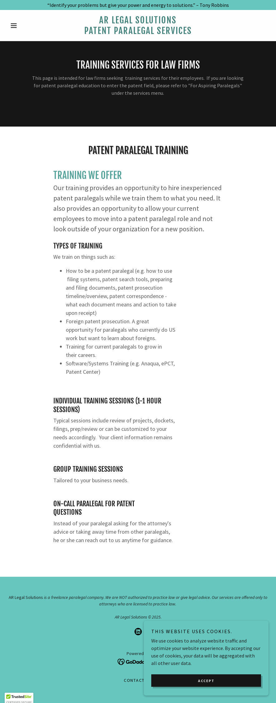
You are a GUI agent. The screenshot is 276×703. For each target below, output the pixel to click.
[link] (138, 32)
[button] (27, 25)
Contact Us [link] (138, 680)
